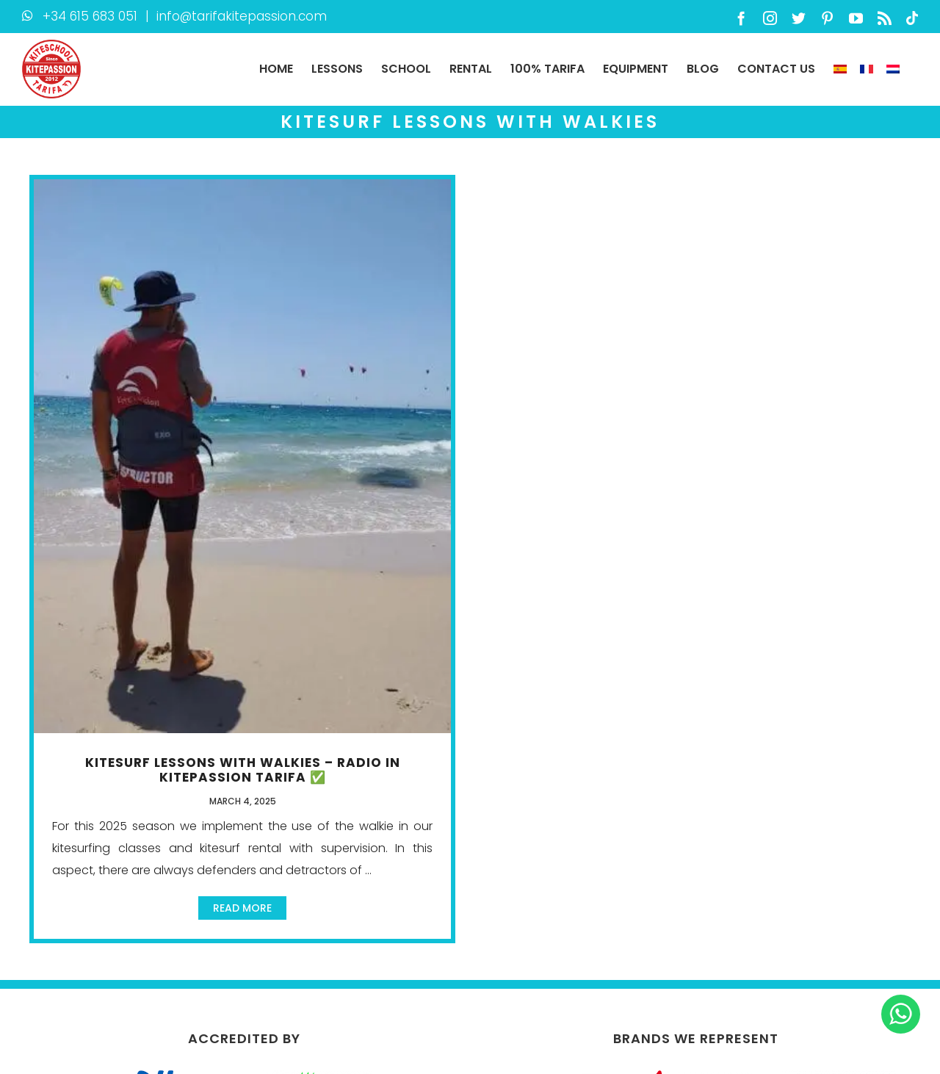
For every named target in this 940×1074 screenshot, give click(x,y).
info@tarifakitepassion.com (241, 16)
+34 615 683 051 (90, 16)
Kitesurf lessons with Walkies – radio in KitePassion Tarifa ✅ (242, 770)
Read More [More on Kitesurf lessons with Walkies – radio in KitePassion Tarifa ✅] (242, 908)
